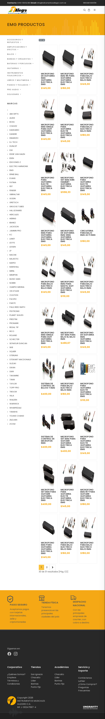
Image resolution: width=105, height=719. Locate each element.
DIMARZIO (13, 138)
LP (10, 250)
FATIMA (12, 182)
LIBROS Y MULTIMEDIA (19, 80)
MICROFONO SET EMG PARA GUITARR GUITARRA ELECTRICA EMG (68, 442)
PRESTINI (13, 319)
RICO (11, 331)
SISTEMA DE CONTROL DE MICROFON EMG (47, 439)
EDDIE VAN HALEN (17, 154)
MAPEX (12, 262)
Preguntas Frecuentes (84, 689)
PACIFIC (13, 299)
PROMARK (14, 323)
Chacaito (35, 677)
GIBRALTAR (14, 194)
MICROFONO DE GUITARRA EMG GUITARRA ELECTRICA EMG (48, 79)
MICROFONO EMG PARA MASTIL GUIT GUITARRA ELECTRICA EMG (67, 287)
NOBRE (12, 283)
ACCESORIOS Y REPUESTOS (15, 41)
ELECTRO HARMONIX (18, 166)
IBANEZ (12, 222)
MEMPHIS (13, 274)
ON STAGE (14, 291)
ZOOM (12, 423)
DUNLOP (13, 146)
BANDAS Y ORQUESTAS (20, 59)
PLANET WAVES (16, 315)
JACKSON (14, 226)
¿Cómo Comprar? (87, 684)
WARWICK (14, 403)
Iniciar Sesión (89, 3)
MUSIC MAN (14, 279)
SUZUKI (12, 363)
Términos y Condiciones (13, 682)
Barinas (35, 683)
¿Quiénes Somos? (16, 674)
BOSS (12, 121)
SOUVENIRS (14, 94)
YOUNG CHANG (16, 415)
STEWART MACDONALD (20, 359)
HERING (12, 218)
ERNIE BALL (14, 174)
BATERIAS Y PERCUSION (20, 63)
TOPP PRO (14, 387)
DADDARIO (14, 130)
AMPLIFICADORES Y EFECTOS (17, 48)
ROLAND (13, 335)
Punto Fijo (36, 687)
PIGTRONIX (14, 311)
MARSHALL (14, 266)
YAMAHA (13, 411)
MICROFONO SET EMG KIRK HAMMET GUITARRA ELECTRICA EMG (68, 183)
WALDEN (13, 399)
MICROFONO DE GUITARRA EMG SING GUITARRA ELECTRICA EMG (67, 236)
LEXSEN (12, 246)
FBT (11, 186)
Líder (33, 680)
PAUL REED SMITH (17, 307)
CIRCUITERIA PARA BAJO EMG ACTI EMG (88, 232)
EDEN (11, 158)
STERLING (13, 355)
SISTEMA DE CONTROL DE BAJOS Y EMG (48, 385)
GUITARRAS (14, 68)
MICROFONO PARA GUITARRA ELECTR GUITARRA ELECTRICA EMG (67, 131)
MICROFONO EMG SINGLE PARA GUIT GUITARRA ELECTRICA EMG (47, 130)
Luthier (81, 681)
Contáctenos (85, 677)
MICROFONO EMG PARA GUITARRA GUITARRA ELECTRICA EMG (47, 236)
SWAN (12, 367)
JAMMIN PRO (15, 230)
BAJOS (11, 54)
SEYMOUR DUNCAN (18, 343)
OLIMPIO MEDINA (16, 287)
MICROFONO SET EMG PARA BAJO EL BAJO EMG (68, 335)
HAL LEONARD (15, 210)
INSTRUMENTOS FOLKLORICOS (15, 74)
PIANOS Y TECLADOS (19, 85)
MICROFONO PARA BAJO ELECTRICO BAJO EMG (86, 77)
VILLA (11, 395)
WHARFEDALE (15, 407)
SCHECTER (14, 339)
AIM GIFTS (14, 113)
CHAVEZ (13, 126)
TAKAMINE (14, 375)
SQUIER (12, 351)
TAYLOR (13, 383)
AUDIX (12, 118)
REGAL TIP (14, 327)
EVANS (12, 178)
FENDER (12, 190)
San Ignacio (37, 674)
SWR (11, 371)
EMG (11, 170)
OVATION (13, 295)
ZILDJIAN (13, 419)
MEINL (11, 270)
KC (10, 234)
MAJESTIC (14, 258)
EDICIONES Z (15, 162)
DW (11, 150)
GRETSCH (13, 202)
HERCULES (14, 214)
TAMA (12, 379)
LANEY (12, 238)
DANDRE (13, 134)
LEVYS (12, 242)
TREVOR (13, 391)
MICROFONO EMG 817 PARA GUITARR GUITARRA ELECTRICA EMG (87, 495)
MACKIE (12, 254)
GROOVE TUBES (16, 206)
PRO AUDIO (14, 89)
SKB (11, 347)
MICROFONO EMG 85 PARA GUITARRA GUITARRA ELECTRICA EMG (67, 79)
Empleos (11, 677)
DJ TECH (13, 142)
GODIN (12, 198)
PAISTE (12, 303)
